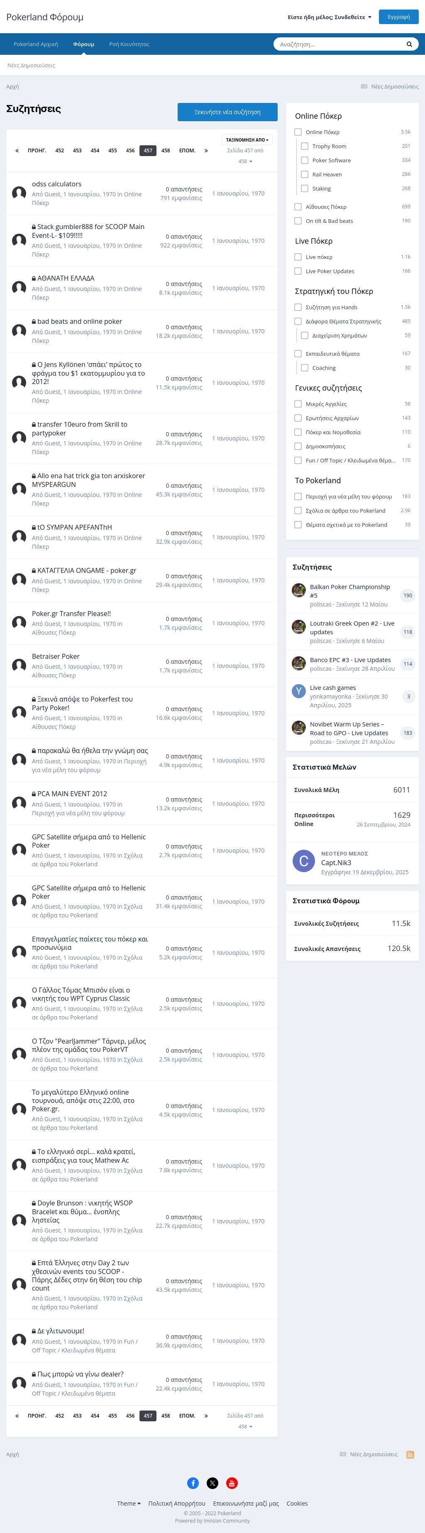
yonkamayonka (330, 696)
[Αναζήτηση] (320, 44)
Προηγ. (37, 150)
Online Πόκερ (318, 116)
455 (112, 150)
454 (95, 150)
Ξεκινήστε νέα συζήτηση (228, 112)
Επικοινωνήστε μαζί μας (246, 1503)
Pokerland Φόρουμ (44, 16)
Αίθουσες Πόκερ (54, 632)
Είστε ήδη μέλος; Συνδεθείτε (329, 17)
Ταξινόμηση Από (247, 140)
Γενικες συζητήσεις (328, 388)
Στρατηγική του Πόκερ (334, 291)
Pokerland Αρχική (36, 44)
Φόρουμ (83, 47)
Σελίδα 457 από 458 (245, 156)
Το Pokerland (318, 480)
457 (148, 150)
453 (77, 150)
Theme (129, 1503)
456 (130, 150)
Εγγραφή (399, 16)
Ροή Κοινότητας (129, 44)
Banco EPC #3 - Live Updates (350, 659)
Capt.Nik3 (336, 862)
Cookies (297, 1503)
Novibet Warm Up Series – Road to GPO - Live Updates (349, 728)
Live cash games (333, 687)
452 (59, 150)
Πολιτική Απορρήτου (177, 1503)
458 (165, 150)
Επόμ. (187, 150)
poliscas (321, 604)
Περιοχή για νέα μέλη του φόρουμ (78, 813)
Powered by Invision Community (212, 1520)
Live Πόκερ (314, 241)
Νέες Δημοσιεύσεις (31, 65)
